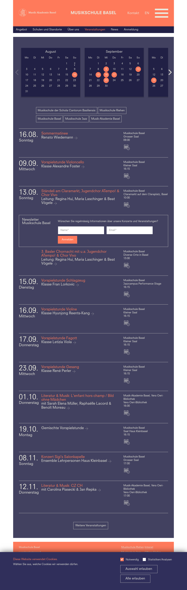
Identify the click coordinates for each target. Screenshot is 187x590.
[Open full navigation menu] (161, 13)
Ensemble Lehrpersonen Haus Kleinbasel (74, 461)
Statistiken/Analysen (160, 559)
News (114, 29)
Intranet (149, 547)
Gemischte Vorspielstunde (63, 428)
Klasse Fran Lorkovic (58, 284)
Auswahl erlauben (138, 569)
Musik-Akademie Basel (105, 118)
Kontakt (133, 13)
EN (147, 13)
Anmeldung (131, 29)
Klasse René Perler (56, 371)
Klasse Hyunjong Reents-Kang (66, 313)
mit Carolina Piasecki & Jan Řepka (69, 490)
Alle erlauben (135, 578)
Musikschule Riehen (112, 110)
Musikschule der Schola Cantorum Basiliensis (66, 110)
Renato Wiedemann (57, 137)
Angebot (21, 29)
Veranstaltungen (95, 29)
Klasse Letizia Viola (57, 342)
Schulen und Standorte (47, 29)
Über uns (73, 29)
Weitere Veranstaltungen (90, 525)
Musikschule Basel (49, 118)
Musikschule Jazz (76, 118)
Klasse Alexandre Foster (61, 166)
